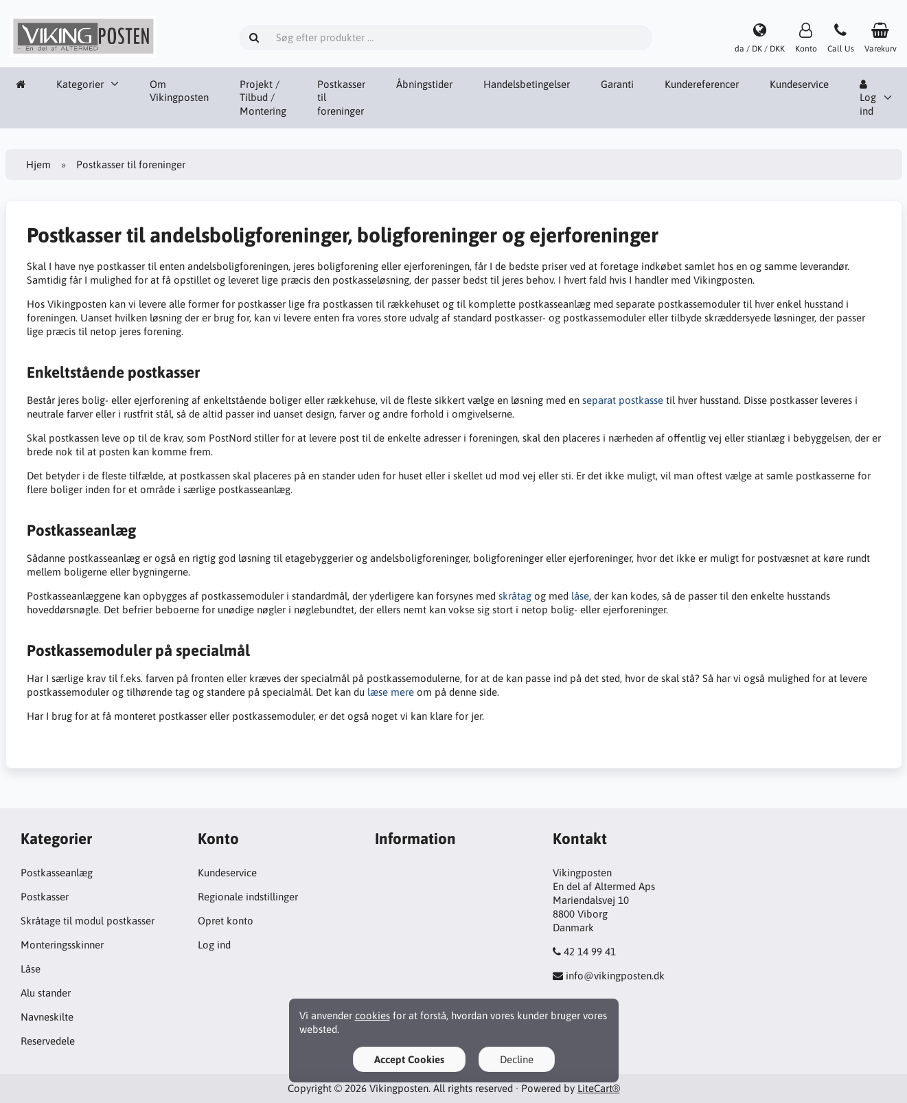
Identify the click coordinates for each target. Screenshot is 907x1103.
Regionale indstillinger (248, 896)
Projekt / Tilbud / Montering (263, 97)
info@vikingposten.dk (615, 975)
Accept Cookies (409, 1059)
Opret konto (225, 920)
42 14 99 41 (590, 951)
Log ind (868, 98)
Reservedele (48, 1041)
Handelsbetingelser (526, 84)
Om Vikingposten (179, 91)
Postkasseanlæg (57, 872)
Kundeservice (799, 84)
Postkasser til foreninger (341, 97)
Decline (516, 1059)
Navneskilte (47, 1017)
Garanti (617, 84)
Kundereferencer (702, 84)
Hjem (38, 164)
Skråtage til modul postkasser (87, 920)
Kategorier (80, 84)
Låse (31, 969)
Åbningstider (424, 84)
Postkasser (45, 896)
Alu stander (46, 993)
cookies (372, 1015)
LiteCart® (598, 1088)
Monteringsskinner (62, 945)
